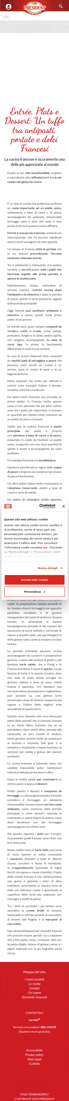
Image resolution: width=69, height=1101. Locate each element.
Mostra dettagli (48, 568)
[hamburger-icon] (6, 17)
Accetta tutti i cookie (34, 579)
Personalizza (34, 591)
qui (45, 547)
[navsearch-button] (59, 6)
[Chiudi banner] (63, 506)
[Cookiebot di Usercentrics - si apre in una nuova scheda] (41, 506)
